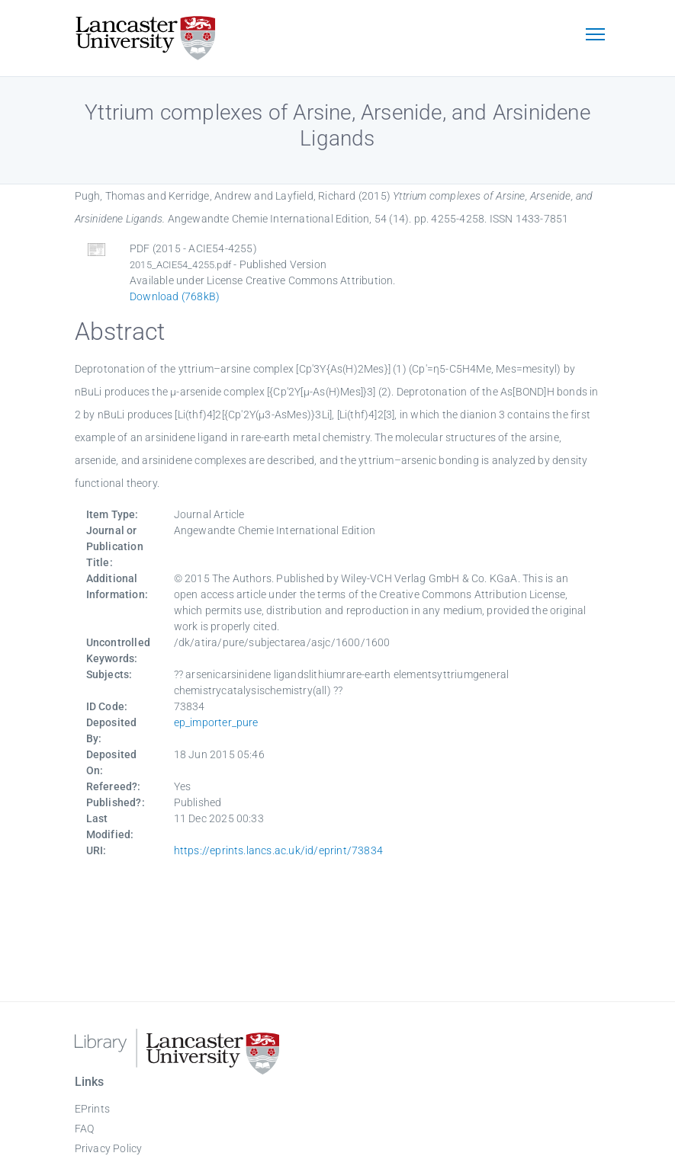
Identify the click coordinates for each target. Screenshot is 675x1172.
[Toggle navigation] (595, 36)
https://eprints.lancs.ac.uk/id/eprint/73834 (279, 850)
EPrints (92, 1109)
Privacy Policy (109, 1148)
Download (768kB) (175, 296)
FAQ (85, 1128)
